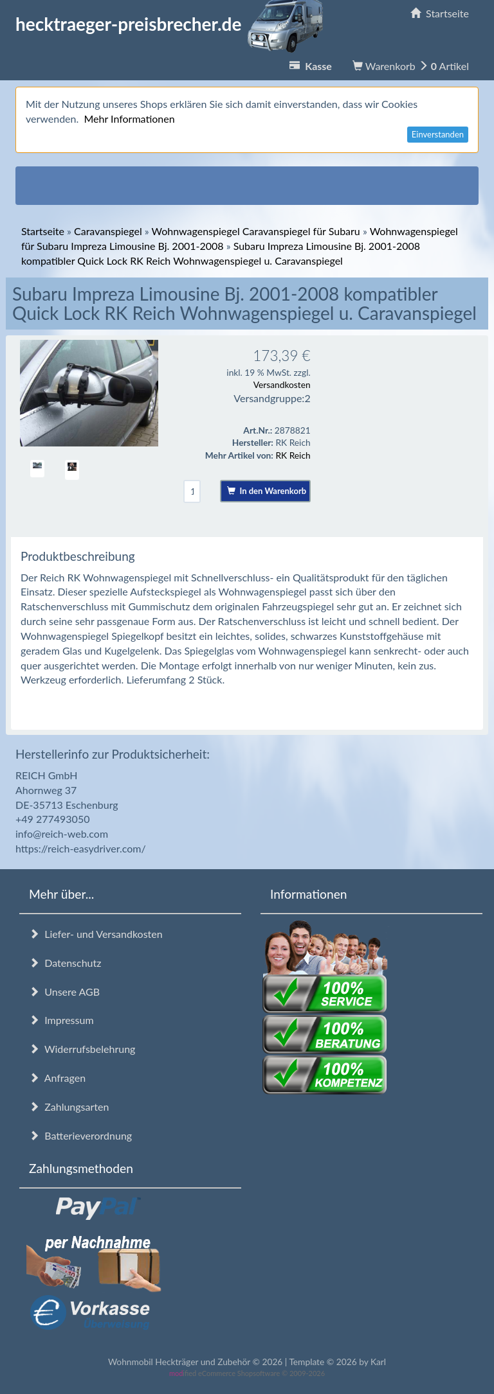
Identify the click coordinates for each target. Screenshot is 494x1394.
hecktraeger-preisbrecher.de (173, 24)
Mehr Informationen (129, 118)
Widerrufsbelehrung (82, 1049)
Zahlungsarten (69, 1106)
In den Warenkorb (266, 491)
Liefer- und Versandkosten (96, 934)
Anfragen (57, 1078)
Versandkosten (282, 384)
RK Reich (292, 455)
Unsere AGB (64, 991)
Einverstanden (438, 134)
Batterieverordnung (80, 1135)
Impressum (61, 1020)
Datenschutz (65, 963)
